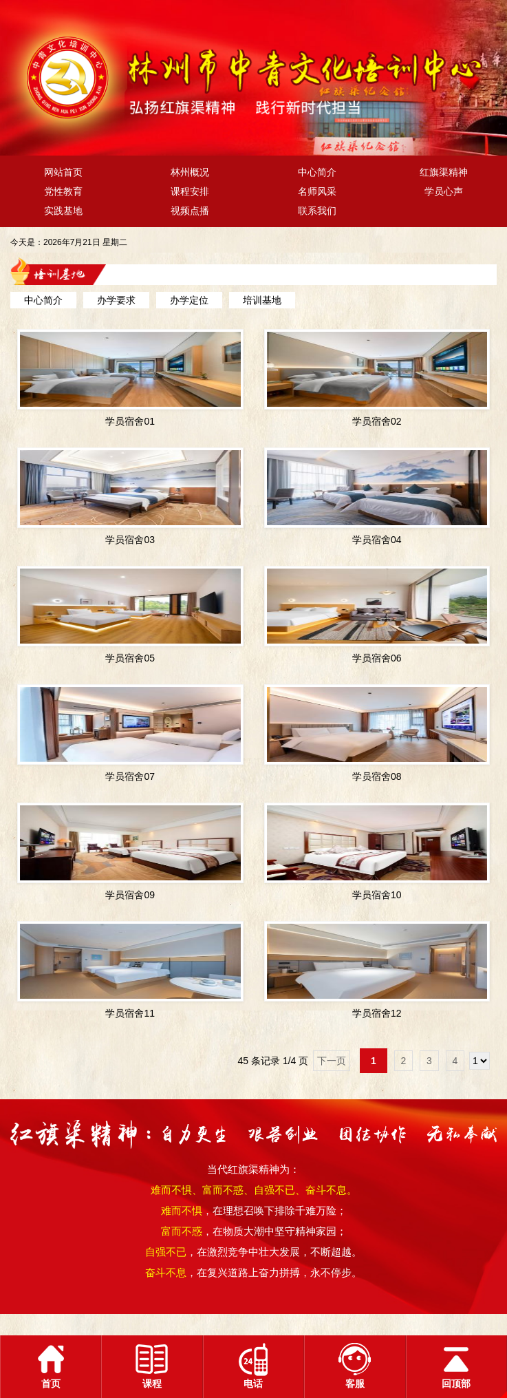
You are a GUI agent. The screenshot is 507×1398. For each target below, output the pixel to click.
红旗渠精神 (444, 172)
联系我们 (317, 210)
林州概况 (190, 172)
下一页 (331, 1060)
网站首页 (63, 172)
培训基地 (262, 300)
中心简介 (317, 172)
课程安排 (190, 191)
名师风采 (317, 191)
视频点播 (190, 210)
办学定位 (189, 300)
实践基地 (63, 210)
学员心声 (443, 191)
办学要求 (116, 300)
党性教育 (63, 191)
